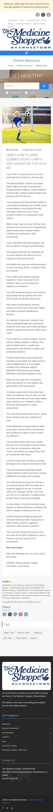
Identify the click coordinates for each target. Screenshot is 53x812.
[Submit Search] (44, 86)
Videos (30, 92)
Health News (14, 92)
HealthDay (21, 602)
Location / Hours (23, 24)
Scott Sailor (27, 212)
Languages (12, 20)
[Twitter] (7, 808)
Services (6, 724)
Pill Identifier (33, 20)
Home (10, 65)
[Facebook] (3, 808)
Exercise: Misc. (24, 633)
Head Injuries (21, 638)
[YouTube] (12, 808)
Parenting (38, 633)
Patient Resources (25, 65)
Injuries (33, 638)
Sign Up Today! (39, 24)
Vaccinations (8, 733)
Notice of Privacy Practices (14, 750)
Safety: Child (9, 633)
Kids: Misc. (8, 638)
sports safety (39, 554)
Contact (5, 737)
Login (10, 27)
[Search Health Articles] (21, 86)
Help (22, 20)
